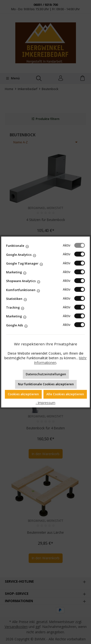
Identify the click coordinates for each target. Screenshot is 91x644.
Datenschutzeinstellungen (46, 374)
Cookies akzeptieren (23, 394)
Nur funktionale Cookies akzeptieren (46, 384)
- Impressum (46, 402)
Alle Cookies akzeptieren (65, 394)
